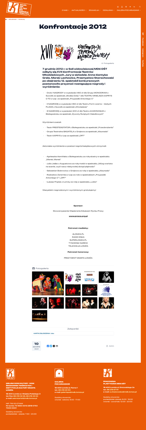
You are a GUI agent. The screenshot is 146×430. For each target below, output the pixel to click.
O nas (65, 10)
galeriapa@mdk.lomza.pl (72, 392)
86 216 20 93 (64, 390)
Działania (109, 10)
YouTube (143, 63)
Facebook (143, 42)
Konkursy (22, 19)
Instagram (143, 52)
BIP (143, 34)
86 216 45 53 (32, 396)
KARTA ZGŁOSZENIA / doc (44, 333)
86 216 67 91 (112, 390)
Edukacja (95, 10)
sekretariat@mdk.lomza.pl (24, 398)
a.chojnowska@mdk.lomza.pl (123, 392)
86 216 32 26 (19, 396)
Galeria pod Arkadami (129, 10)
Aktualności (79, 10)
